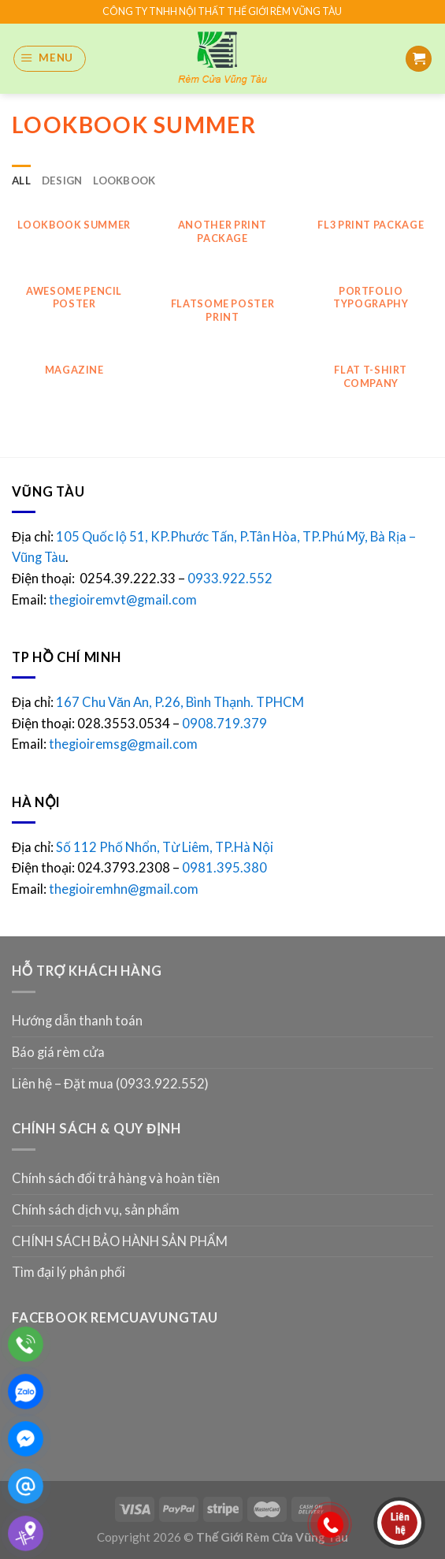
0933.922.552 (231, 578)
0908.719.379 (224, 723)
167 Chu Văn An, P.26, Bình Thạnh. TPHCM (180, 702)
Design (62, 180)
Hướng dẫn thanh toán (77, 1021)
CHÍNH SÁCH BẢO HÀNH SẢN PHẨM (120, 1241)
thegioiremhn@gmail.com (123, 889)
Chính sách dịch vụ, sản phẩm (96, 1210)
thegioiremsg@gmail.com (123, 744)
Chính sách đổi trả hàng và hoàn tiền (116, 1178)
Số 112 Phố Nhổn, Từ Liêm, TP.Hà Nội (164, 847)
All (21, 180)
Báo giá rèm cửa (58, 1052)
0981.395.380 (224, 868)
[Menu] (49, 59)
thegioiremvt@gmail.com (123, 600)
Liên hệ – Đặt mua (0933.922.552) (110, 1084)
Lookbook (124, 180)
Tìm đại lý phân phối (68, 1272)
